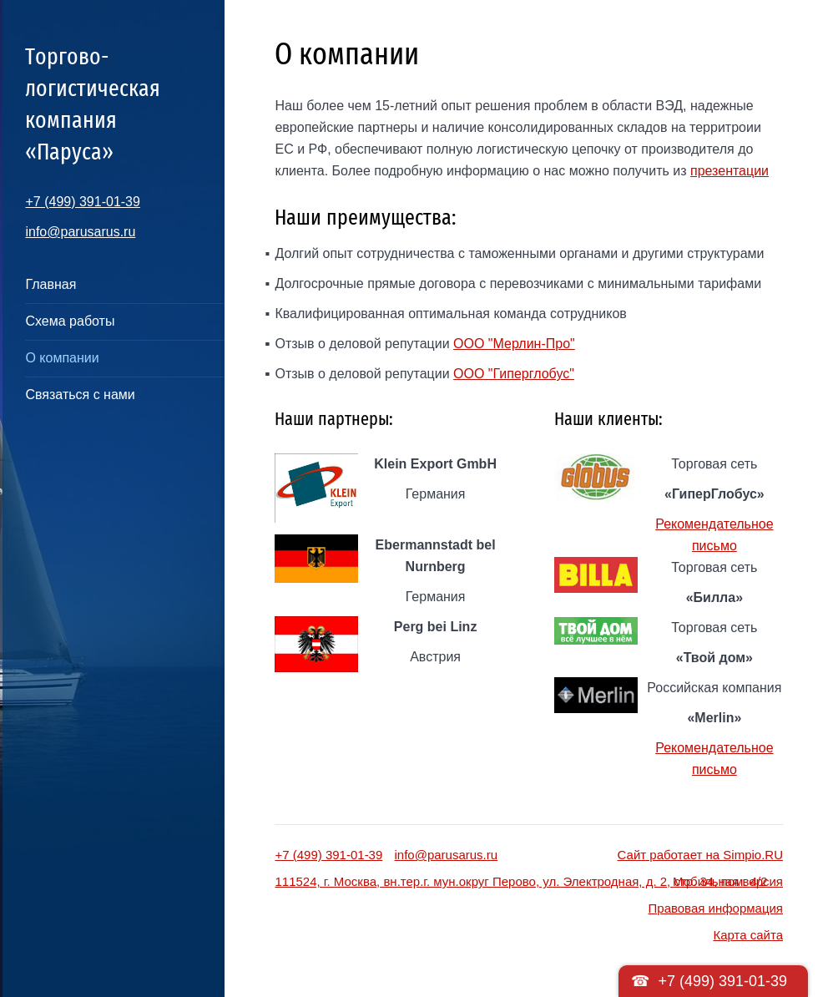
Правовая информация (716, 908)
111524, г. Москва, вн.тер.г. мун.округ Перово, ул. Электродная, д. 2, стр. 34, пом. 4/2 (521, 881)
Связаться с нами (79, 394)
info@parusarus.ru (80, 232)
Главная (50, 284)
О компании (61, 358)
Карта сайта (748, 935)
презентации (729, 171)
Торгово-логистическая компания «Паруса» (92, 104)
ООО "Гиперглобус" (513, 374)
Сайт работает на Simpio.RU (700, 855)
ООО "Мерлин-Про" (514, 344)
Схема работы (69, 321)
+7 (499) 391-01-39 (82, 202)
